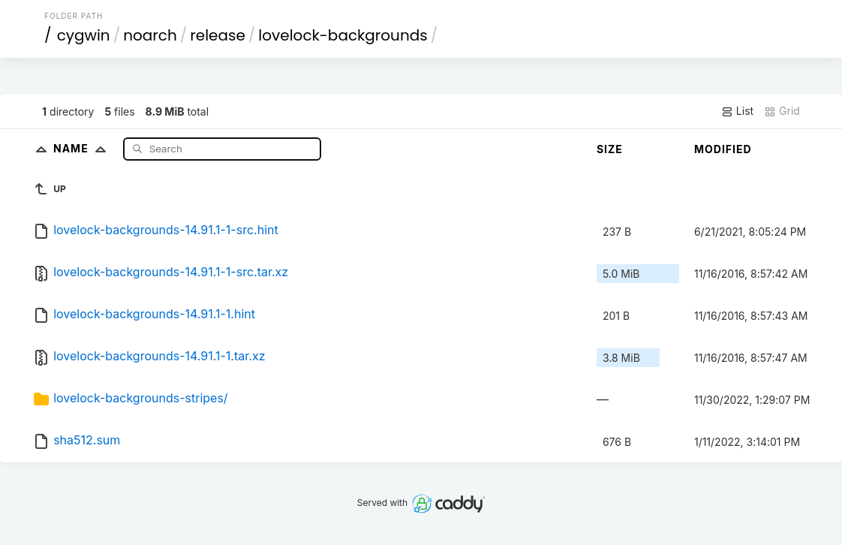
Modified (723, 149)
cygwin (83, 35)
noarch (150, 35)
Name (83, 148)
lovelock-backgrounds (342, 35)
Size (610, 149)
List (737, 111)
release (217, 35)
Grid (782, 111)
